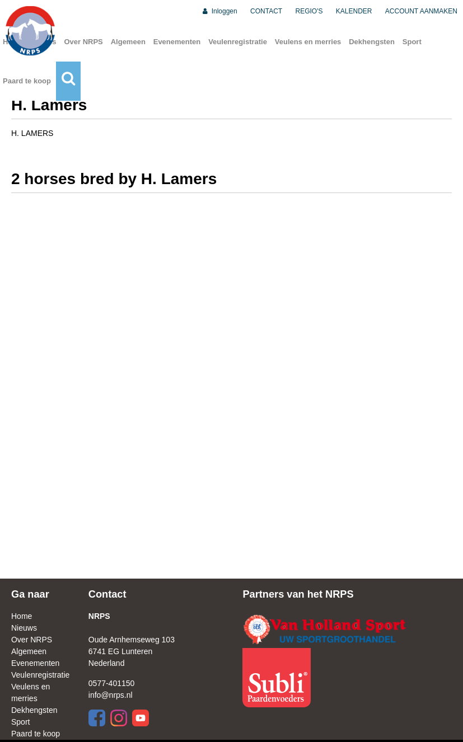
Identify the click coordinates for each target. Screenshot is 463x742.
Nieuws (24, 627)
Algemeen (128, 41)
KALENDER (354, 11)
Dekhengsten (372, 41)
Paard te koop (27, 81)
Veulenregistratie (237, 41)
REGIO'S (309, 11)
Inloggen (219, 11)
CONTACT (266, 11)
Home (21, 616)
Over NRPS (83, 41)
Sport (412, 41)
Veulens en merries (308, 41)
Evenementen (177, 41)
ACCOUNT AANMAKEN (421, 11)
